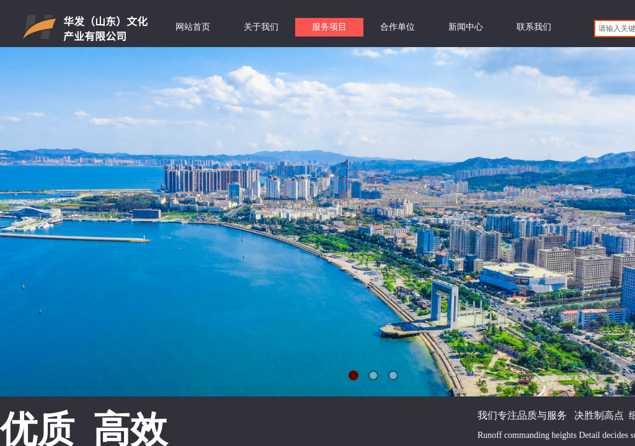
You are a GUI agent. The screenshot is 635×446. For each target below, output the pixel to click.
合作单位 (397, 27)
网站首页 (192, 27)
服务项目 (329, 27)
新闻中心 (465, 27)
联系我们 (534, 27)
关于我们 (261, 27)
